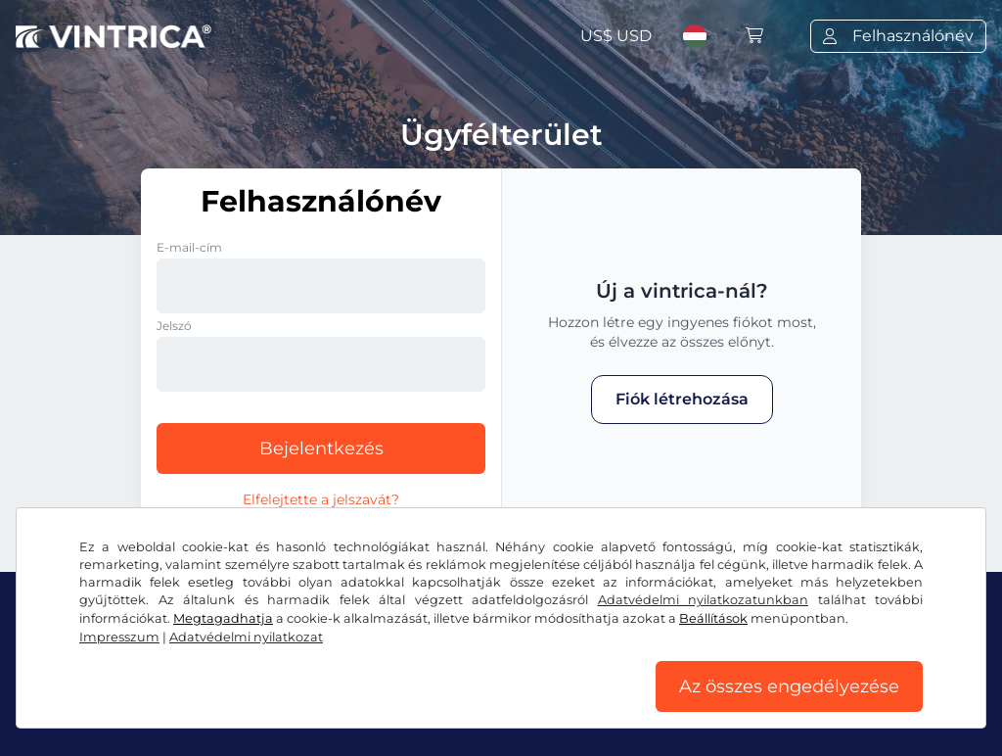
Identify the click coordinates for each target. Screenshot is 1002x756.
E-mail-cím (189, 247)
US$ (616, 35)
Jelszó (174, 325)
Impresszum (755, 704)
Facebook (65, 661)
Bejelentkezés (321, 448)
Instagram (177, 661)
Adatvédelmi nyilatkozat (441, 704)
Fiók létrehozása (682, 399)
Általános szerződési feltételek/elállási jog (175, 704)
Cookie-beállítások (621, 704)
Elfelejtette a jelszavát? (321, 499)
